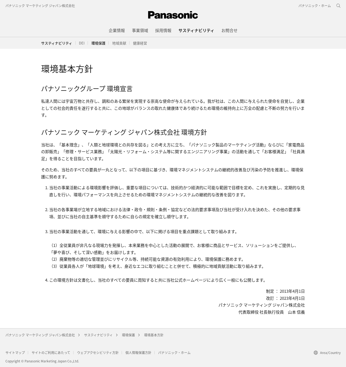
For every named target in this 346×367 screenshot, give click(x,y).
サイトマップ (15, 352)
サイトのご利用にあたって (51, 352)
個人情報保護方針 (138, 352)
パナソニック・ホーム (174, 352)
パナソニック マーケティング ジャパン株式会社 (40, 5)
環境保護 (128, 335)
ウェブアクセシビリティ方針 (98, 352)
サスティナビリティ (56, 43)
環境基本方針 (154, 335)
